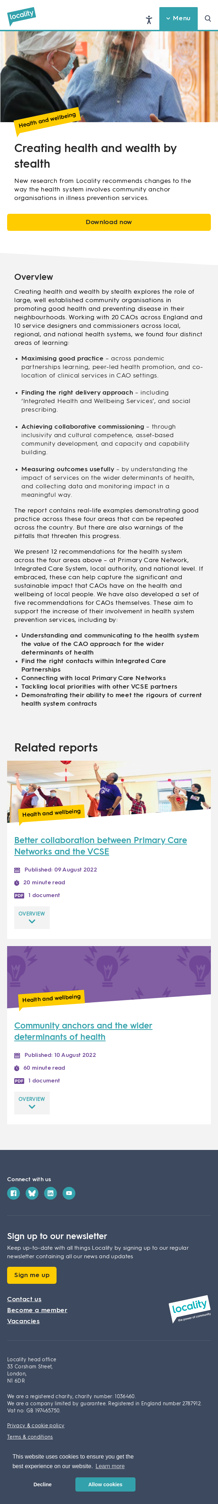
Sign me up (31, 1275)
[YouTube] (69, 1193)
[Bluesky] (32, 1193)
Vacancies (23, 1321)
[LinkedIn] (50, 1193)
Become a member (37, 1310)
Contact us (24, 1299)
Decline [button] (42, 1484)
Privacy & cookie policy (35, 1425)
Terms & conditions (30, 1437)
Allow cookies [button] (105, 1484)
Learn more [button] (110, 1466)
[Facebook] (13, 1193)
